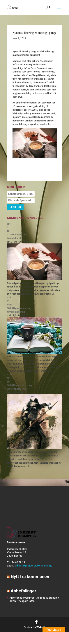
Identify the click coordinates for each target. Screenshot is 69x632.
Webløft (41, 627)
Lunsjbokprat (14, 238)
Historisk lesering (16, 388)
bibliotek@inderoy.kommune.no (33, 565)
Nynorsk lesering (16, 311)
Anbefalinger (23, 590)
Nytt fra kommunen (30, 576)
